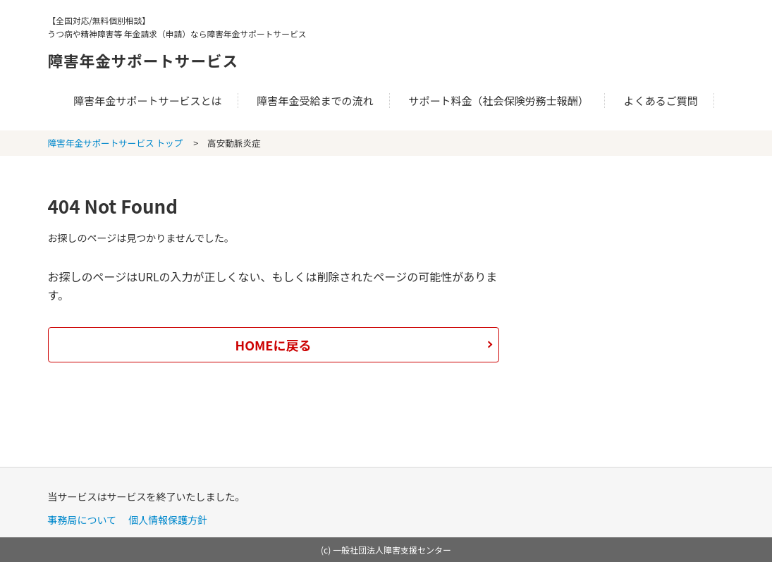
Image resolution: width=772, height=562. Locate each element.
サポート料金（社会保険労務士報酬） (498, 100)
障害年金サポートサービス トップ (115, 142)
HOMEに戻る (273, 345)
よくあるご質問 (661, 100)
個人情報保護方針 (167, 520)
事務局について (82, 520)
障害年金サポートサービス (179, 57)
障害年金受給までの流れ (315, 100)
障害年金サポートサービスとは (147, 100)
